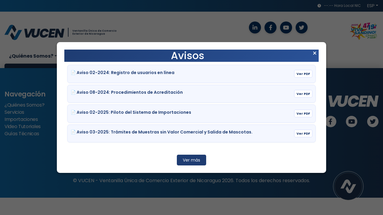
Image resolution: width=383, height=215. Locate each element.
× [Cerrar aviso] (314, 53)
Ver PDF (303, 73)
